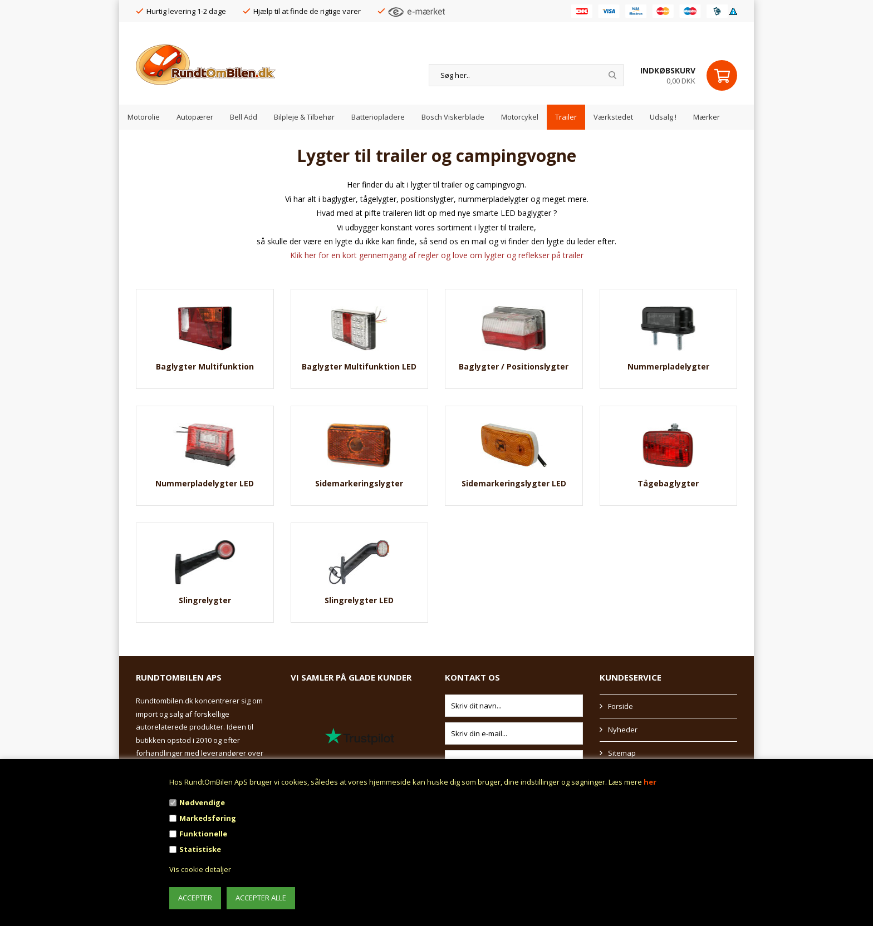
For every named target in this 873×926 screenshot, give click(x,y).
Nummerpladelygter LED (204, 483)
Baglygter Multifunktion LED (359, 366)
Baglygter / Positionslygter (513, 366)
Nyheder (622, 730)
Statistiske (200, 849)
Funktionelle (203, 834)
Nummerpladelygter (668, 366)
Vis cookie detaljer (200, 869)
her (650, 782)
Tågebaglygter (668, 483)
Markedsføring (207, 818)
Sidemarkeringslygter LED (514, 483)
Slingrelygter (205, 600)
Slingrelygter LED (359, 600)
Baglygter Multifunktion (205, 366)
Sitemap (622, 753)
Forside (620, 706)
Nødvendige (202, 802)
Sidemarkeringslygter (359, 483)
